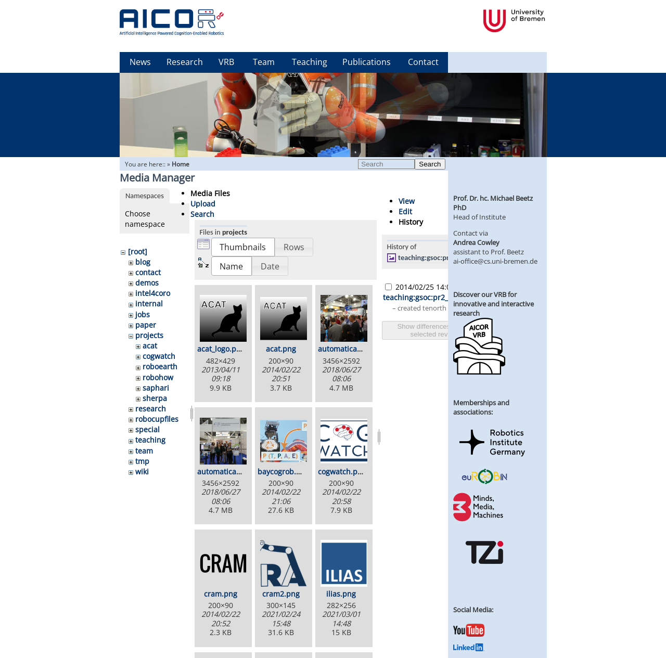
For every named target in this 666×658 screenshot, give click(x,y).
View (407, 201)
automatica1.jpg (346, 349)
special (147, 429)
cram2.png (281, 594)
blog (142, 262)
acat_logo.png (221, 349)
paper (145, 325)
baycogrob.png (284, 471)
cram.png (220, 594)
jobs (142, 314)
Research (184, 62)
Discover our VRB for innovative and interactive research (493, 304)
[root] (137, 251)
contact (148, 272)
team (144, 451)
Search (430, 164)
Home (180, 164)
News (140, 62)
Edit (405, 211)
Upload (202, 204)
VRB (226, 62)
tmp (142, 461)
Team (264, 62)
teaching (150, 440)
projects (149, 335)
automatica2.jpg (225, 471)
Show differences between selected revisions (437, 330)
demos (147, 283)
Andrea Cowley (476, 242)
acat (150, 346)
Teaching (309, 62)
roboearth (160, 366)
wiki (142, 471)
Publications (366, 62)
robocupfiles (156, 419)
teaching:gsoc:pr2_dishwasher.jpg (450, 257)
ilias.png (341, 594)
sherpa (155, 398)
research (150, 409)
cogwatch (159, 356)
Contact (423, 62)
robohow (158, 377)
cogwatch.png (342, 471)
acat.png (281, 349)
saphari (156, 388)
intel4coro (152, 293)
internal (149, 303)
